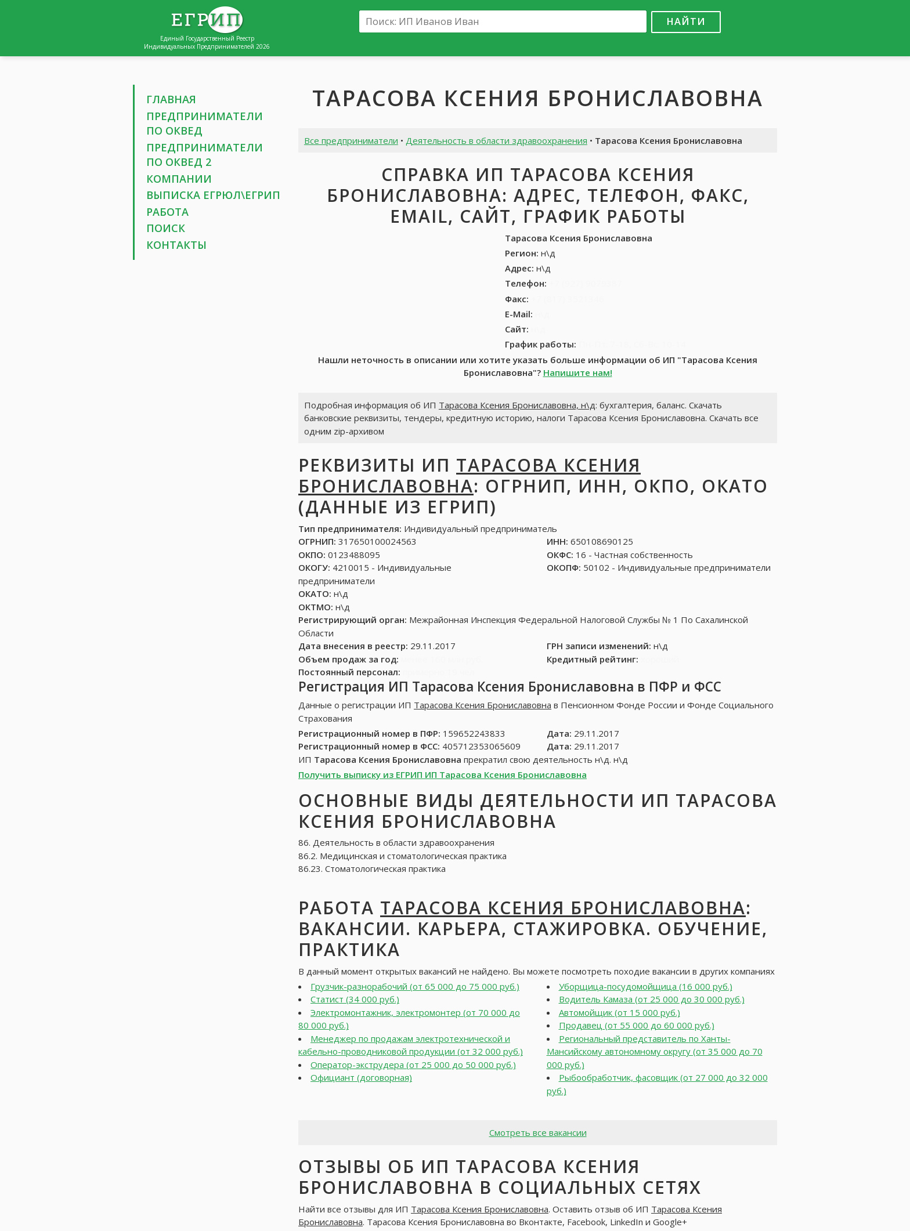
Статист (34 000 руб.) (354, 999)
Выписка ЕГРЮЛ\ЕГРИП (213, 195)
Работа (167, 212)
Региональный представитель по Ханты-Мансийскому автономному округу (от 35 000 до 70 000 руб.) (655, 1051)
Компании (179, 179)
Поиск (165, 228)
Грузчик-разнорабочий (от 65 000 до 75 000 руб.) (414, 986)
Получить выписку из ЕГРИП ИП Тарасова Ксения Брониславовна (442, 774)
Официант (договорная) (361, 1077)
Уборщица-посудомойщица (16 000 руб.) (645, 986)
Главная (171, 99)
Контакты (176, 245)
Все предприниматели (351, 140)
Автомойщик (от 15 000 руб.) (619, 1012)
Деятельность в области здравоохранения (496, 140)
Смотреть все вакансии (538, 1132)
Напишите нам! (577, 372)
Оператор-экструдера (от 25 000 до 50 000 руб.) (413, 1064)
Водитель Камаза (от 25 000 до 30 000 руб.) (652, 999)
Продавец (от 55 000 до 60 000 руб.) (636, 1025)
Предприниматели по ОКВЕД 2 (204, 154)
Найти (686, 21)
